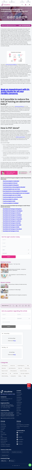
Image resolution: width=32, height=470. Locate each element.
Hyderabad (19, 402)
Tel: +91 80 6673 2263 (5, 407)
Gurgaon (19, 400)
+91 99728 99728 (4, 400)
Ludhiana (19, 407)
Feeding (19, 376)
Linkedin (20, 437)
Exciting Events (13, 376)
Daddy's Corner (4, 373)
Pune (18, 415)
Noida (18, 412)
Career (18, 428)
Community (3, 426)
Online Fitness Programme (22, 426)
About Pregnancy (5, 365)
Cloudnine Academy (23, 370)
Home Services (4, 441)
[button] (29, 4)
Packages (3, 428)
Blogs (15, 340)
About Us (3, 423)
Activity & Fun (12, 365)
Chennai (18, 395)
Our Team (3, 432)
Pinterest (21, 444)
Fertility (25, 376)
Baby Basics (4, 368)
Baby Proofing (27, 368)
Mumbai (18, 409)
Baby (28, 365)
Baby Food (20, 368)
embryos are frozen (20, 137)
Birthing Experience (13, 370)
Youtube (21, 441)
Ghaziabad (19, 399)
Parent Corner (4, 437)
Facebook (21, 432)
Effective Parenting (5, 376)
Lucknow (19, 405)
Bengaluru (19, 392)
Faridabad (19, 397)
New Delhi (19, 410)
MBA (2, 436)
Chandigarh (19, 394)
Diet (10, 373)
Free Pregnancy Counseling (23, 424)
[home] (8, 5)
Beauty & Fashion (5, 370)
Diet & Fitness (15, 373)
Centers (2, 429)
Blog (2, 431)
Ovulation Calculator (5, 444)
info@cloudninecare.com (6, 398)
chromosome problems (11, 64)
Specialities (3, 424)
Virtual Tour (3, 442)
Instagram (21, 439)
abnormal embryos (19, 106)
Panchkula (19, 413)
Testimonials (3, 434)
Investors (19, 423)
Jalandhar (19, 404)
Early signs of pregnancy (25, 373)
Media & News (4, 439)
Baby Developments (12, 368)
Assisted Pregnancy (21, 365)
